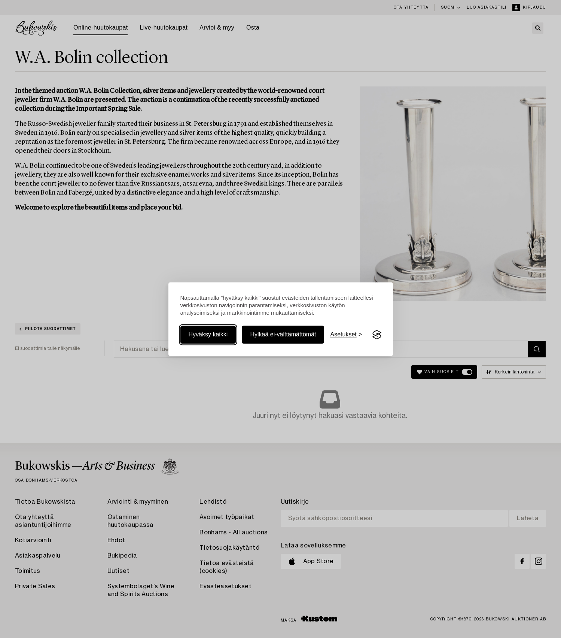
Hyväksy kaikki (208, 335)
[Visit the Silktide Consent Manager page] (377, 335)
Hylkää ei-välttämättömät (283, 335)
